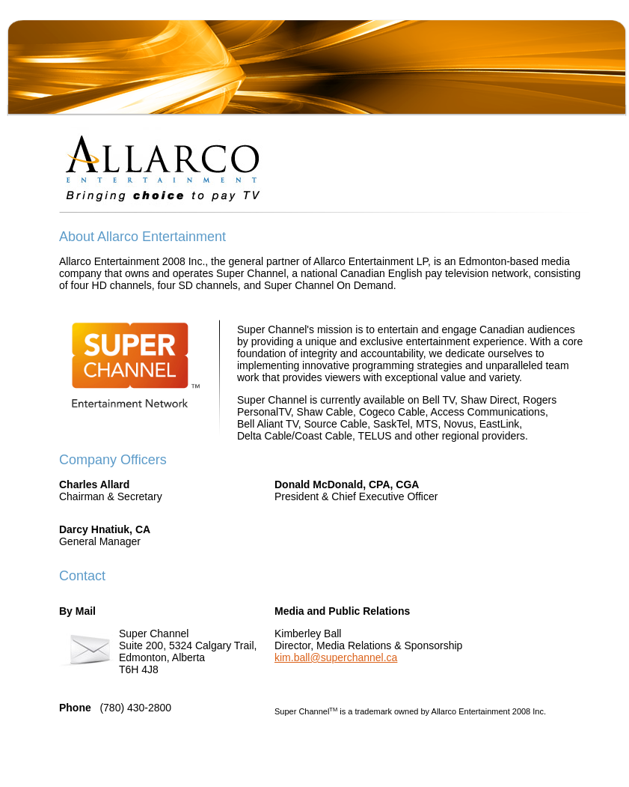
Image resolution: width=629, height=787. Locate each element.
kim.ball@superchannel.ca (335, 657)
